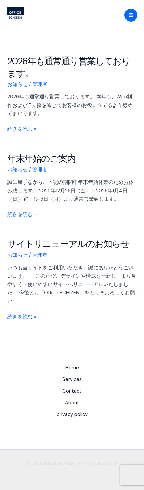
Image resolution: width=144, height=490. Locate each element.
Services (72, 379)
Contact (72, 391)
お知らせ (17, 84)
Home (72, 368)
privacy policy (72, 414)
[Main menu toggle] (130, 15)
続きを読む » (21, 129)
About (72, 403)
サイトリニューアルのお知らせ (68, 244)
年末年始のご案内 (41, 158)
